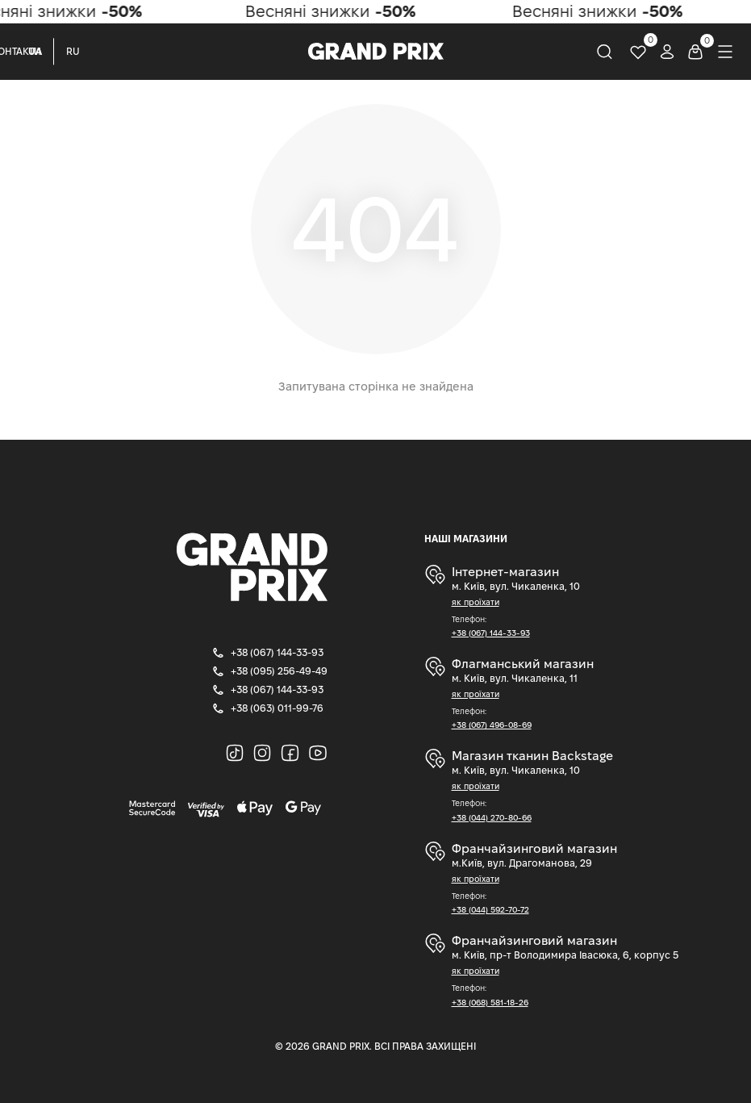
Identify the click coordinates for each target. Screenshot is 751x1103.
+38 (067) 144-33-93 (491, 633)
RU (73, 51)
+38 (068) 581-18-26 (490, 1002)
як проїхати (475, 602)
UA (35, 51)
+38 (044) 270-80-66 (492, 817)
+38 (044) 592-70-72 (490, 909)
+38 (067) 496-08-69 (492, 725)
